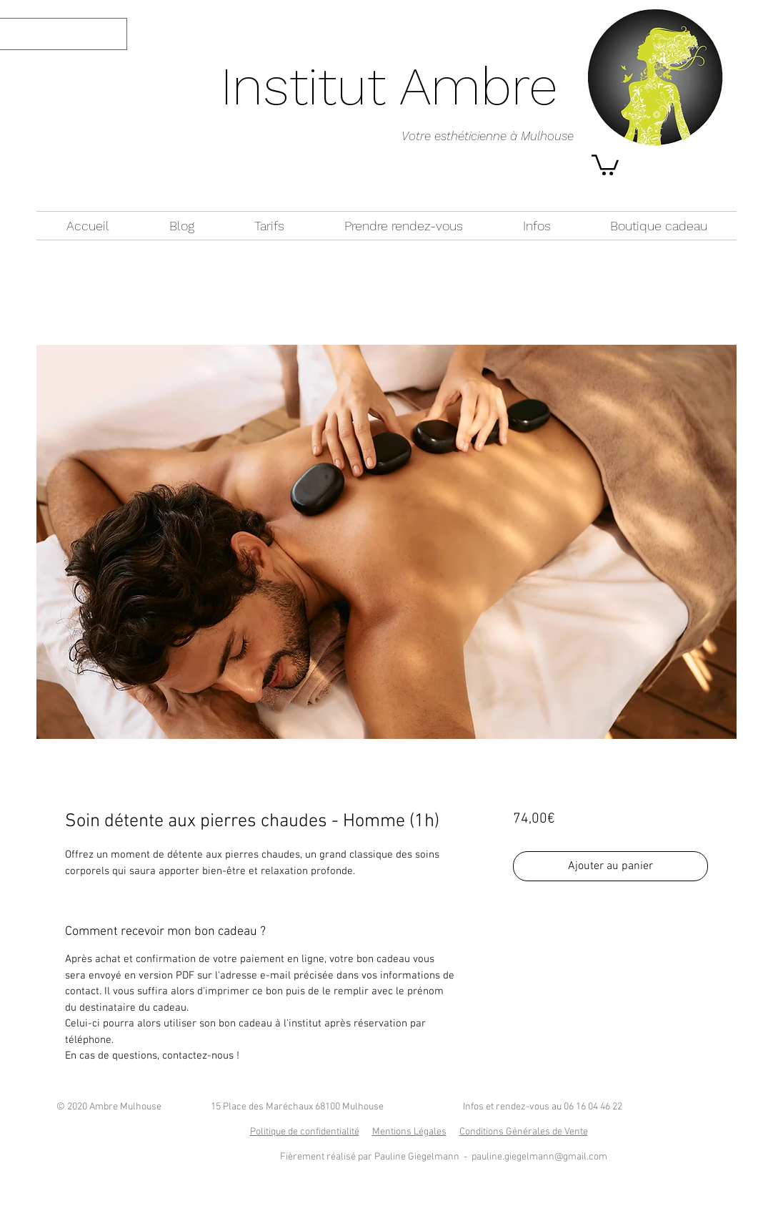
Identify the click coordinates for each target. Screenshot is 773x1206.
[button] (605, 163)
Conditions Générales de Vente (523, 1132)
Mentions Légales (409, 1132)
